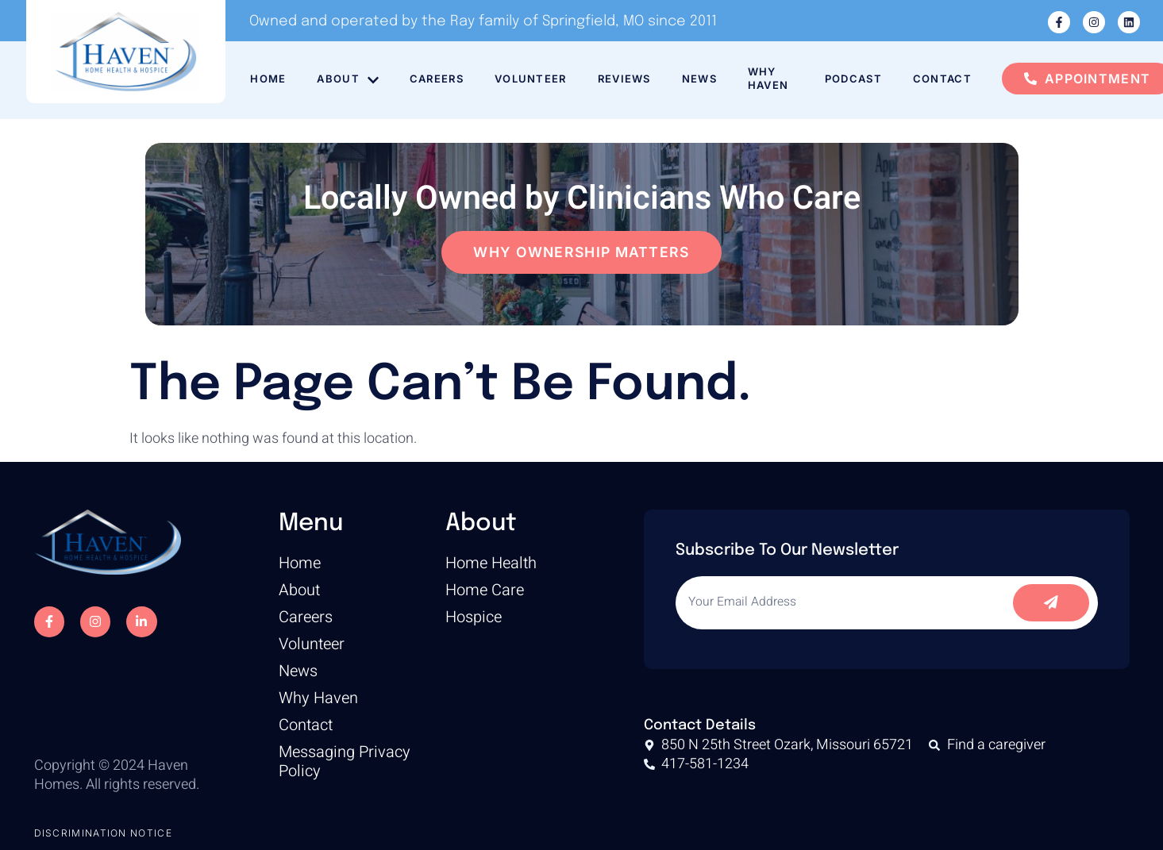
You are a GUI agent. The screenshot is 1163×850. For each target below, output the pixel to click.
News (702, 78)
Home (267, 78)
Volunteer (532, 78)
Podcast (853, 78)
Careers (437, 78)
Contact (943, 78)
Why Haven (772, 78)
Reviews (626, 78)
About (348, 79)
